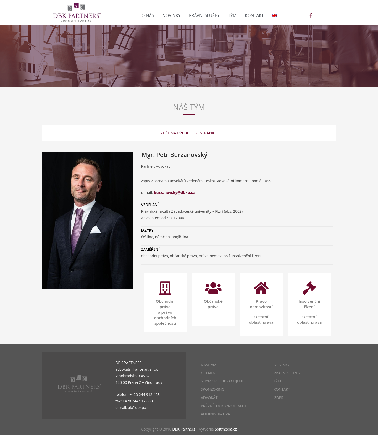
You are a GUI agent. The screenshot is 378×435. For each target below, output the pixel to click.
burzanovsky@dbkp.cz (174, 192)
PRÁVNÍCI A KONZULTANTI (223, 405)
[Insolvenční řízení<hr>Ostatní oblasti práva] (309, 288)
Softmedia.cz (226, 429)
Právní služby (204, 15)
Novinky (171, 15)
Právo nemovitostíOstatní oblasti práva (261, 311)
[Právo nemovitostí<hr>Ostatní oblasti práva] (261, 288)
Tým (232, 15)
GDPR (278, 397)
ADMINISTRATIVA (215, 413)
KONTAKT (282, 389)
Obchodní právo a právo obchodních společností (165, 312)
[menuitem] (274, 15)
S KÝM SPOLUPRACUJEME (222, 381)
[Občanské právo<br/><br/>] (213, 288)
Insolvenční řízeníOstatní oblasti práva (309, 311)
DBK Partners (183, 429)
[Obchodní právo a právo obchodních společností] (165, 288)
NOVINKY (282, 364)
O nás (147, 15)
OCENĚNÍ (209, 372)
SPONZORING (212, 389)
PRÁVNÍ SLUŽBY (287, 372)
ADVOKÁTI (209, 397)
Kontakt (254, 15)
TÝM (277, 381)
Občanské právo (213, 303)
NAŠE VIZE (209, 364)
